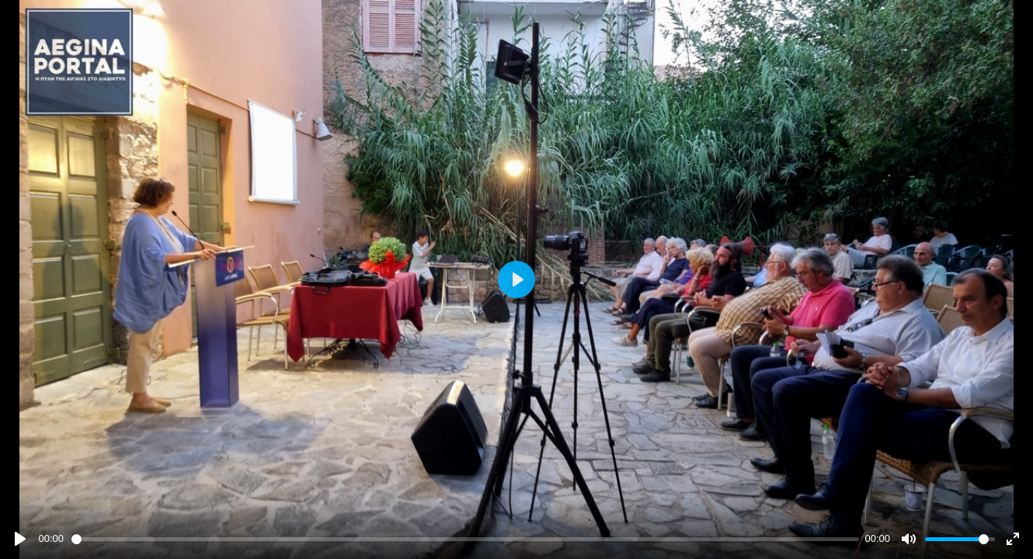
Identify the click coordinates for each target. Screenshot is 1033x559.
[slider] (465, 539)
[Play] (20, 538)
